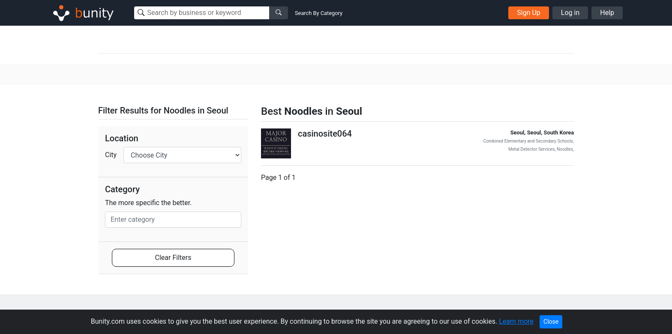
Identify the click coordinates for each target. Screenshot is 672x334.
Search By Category (318, 13)
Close (550, 321)
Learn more (516, 321)
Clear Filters (173, 257)
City (111, 155)
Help (607, 13)
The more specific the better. (148, 203)
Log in (570, 13)
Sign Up (528, 13)
